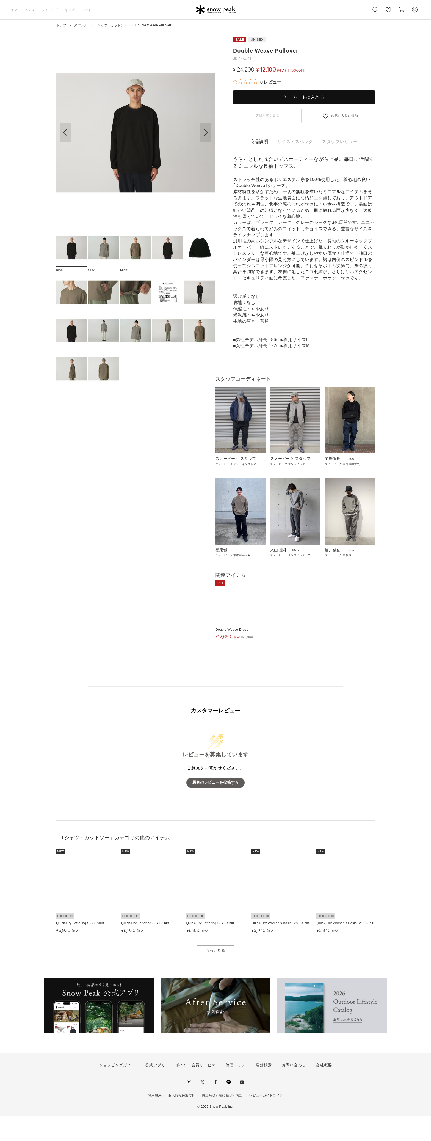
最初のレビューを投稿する (215, 808)
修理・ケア (236, 1090)
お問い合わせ (294, 1090)
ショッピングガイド (117, 1090)
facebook (215, 1107)
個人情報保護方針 (181, 1121)
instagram (189, 1107)
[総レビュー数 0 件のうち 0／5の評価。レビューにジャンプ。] (257, 82)
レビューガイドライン (266, 1121)
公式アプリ (155, 1090)
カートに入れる (308, 97)
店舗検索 (264, 1090)
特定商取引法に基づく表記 (222, 1121)
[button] (205, 132)
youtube (241, 1107)
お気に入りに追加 (344, 116)
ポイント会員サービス (195, 1090)
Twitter (202, 1107)
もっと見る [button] (215, 975)
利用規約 (155, 1121)
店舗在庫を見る (267, 116)
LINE (228, 1107)
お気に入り (388, 12)
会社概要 (324, 1090)
